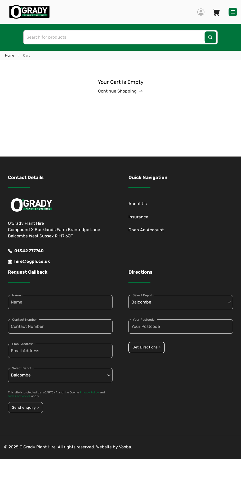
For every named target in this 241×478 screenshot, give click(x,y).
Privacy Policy (89, 392)
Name (16, 295)
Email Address (22, 344)
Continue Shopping (120, 91)
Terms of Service (19, 396)
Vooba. (125, 446)
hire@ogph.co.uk (29, 261)
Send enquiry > (25, 407)
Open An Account (146, 229)
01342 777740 (26, 251)
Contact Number (24, 319)
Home (9, 55)
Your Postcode (144, 319)
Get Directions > (146, 347)
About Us (137, 203)
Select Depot (22, 368)
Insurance (138, 216)
